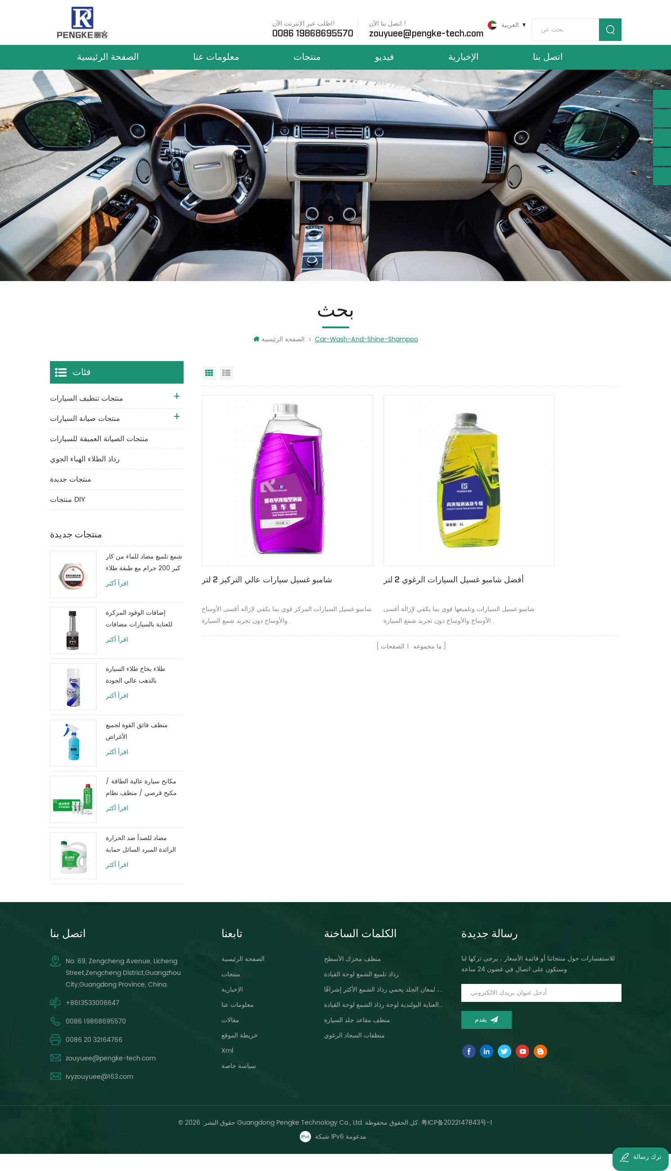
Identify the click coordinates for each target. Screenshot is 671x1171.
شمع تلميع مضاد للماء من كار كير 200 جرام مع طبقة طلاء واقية (144, 580)
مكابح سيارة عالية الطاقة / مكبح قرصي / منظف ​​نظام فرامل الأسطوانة (141, 805)
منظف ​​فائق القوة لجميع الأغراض (137, 748)
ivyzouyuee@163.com (99, 1094)
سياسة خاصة (238, 1083)
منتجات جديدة (70, 497)
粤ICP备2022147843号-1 (457, 1140)
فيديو (384, 66)
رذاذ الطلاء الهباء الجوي (85, 477)
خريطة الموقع (239, 1052)
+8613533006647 (92, 1020)
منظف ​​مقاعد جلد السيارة (357, 1037)
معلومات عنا (216, 66)
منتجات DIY (67, 517)
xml (227, 1068)
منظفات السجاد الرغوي (354, 1052)
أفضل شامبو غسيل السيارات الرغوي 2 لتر (407, 563)
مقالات (230, 1037)
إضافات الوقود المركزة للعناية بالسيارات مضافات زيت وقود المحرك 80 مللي (142, 636)
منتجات (307, 66)
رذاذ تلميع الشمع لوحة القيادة (361, 991)
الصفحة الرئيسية (108, 66)
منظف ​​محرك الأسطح (352, 976)
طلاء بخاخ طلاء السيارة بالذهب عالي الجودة (135, 692)
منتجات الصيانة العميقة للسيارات (99, 456)
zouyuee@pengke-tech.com (418, 31)
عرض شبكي (209, 391)
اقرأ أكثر (117, 601)
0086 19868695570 (305, 31)
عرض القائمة (226, 391)
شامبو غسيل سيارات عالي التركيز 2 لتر (267, 557)
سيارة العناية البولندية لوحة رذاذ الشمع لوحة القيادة (384, 1022)
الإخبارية (463, 66)
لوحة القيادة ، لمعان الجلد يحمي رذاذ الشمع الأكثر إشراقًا (384, 1006)
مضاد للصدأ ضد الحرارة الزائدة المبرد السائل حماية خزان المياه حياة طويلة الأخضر (141, 861)
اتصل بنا (548, 66)
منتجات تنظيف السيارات (86, 416)
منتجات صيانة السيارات (85, 436)
